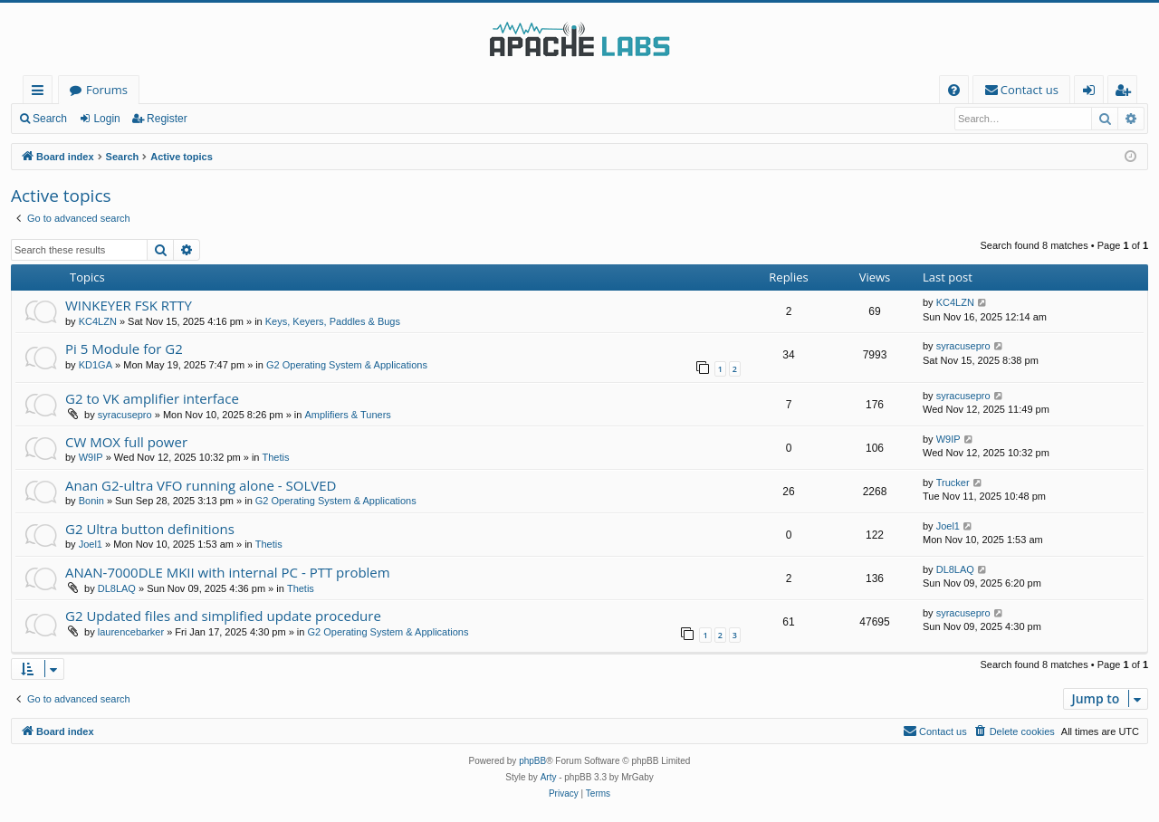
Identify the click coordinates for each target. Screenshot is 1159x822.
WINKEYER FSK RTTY (128, 305)
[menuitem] (954, 90)
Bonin (91, 500)
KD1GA (95, 364)
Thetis (276, 457)
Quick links (41, 92)
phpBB (532, 761)
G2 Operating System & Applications (346, 364)
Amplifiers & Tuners (347, 414)
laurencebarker (131, 631)
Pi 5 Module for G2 (124, 348)
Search (50, 118)
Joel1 (90, 544)
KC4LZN (98, 321)
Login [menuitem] (1092, 92)
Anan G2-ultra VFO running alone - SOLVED (200, 485)
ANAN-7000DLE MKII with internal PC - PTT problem (227, 572)
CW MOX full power (126, 442)
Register (167, 118)
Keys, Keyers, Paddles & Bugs (332, 321)
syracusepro (963, 345)
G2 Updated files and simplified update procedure (223, 616)
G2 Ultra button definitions (150, 529)
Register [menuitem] (1126, 92)
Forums (107, 89)
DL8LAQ (117, 588)
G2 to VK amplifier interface (152, 398)
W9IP (91, 457)
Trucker (953, 482)
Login (106, 118)
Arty (549, 777)
